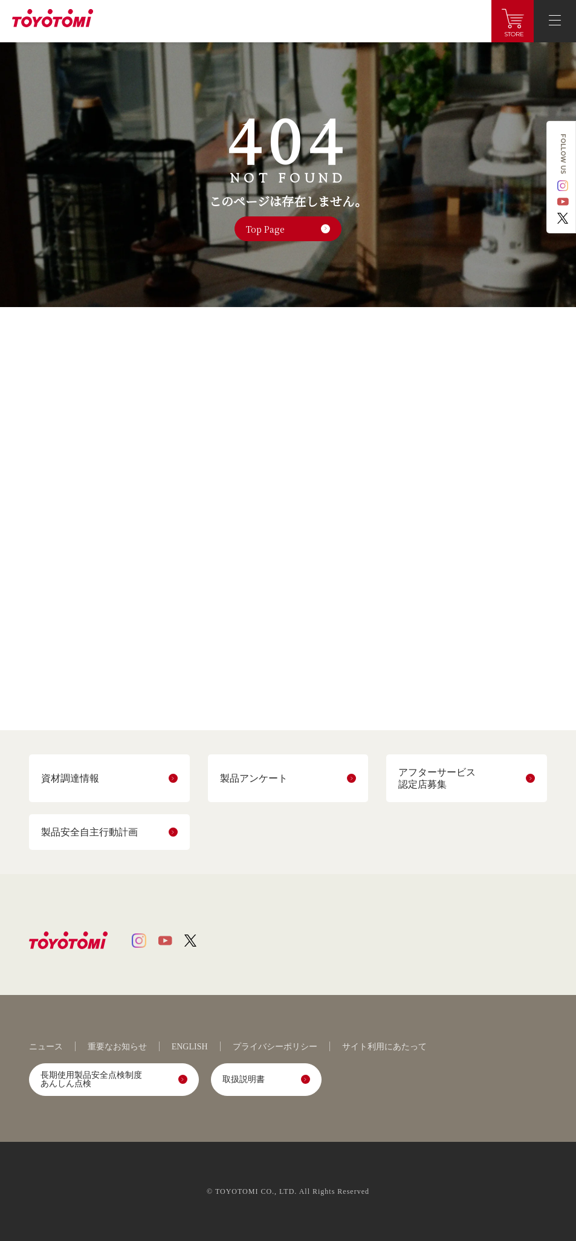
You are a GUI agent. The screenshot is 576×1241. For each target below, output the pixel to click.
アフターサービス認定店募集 (437, 778)
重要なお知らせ (117, 1047)
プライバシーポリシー (275, 1047)
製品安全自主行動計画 (89, 832)
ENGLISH (190, 1047)
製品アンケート (254, 778)
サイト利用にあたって (384, 1047)
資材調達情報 (70, 778)
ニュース (46, 1047)
